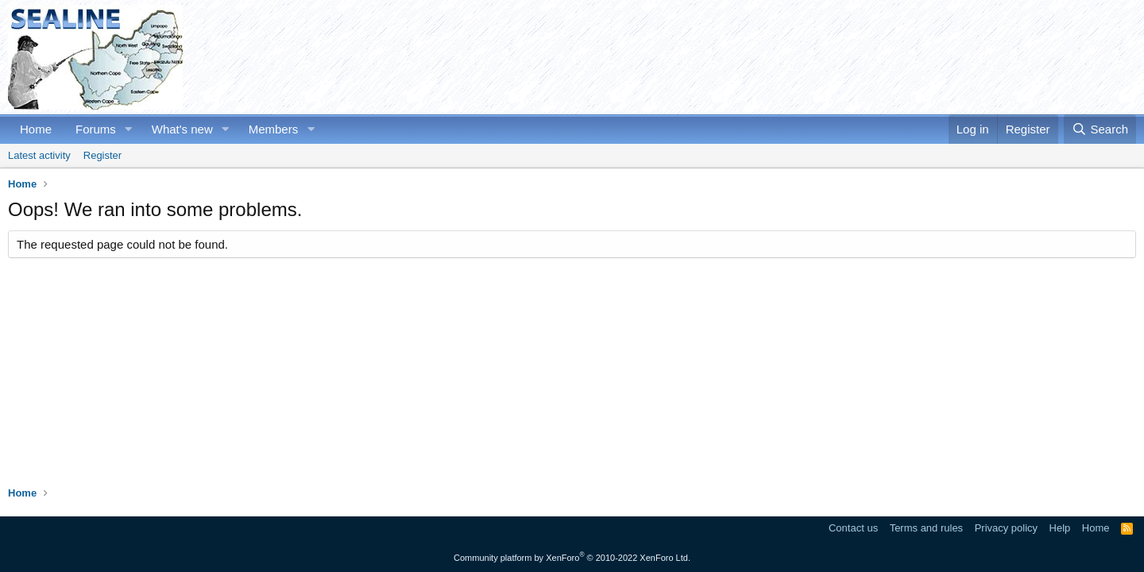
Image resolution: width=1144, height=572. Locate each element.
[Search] (1100, 129)
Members (274, 129)
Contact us (853, 528)
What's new (182, 129)
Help (1060, 528)
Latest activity (39, 155)
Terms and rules (926, 528)
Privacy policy (1006, 528)
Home (36, 129)
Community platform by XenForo (572, 557)
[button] (129, 129)
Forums (95, 129)
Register (102, 155)
